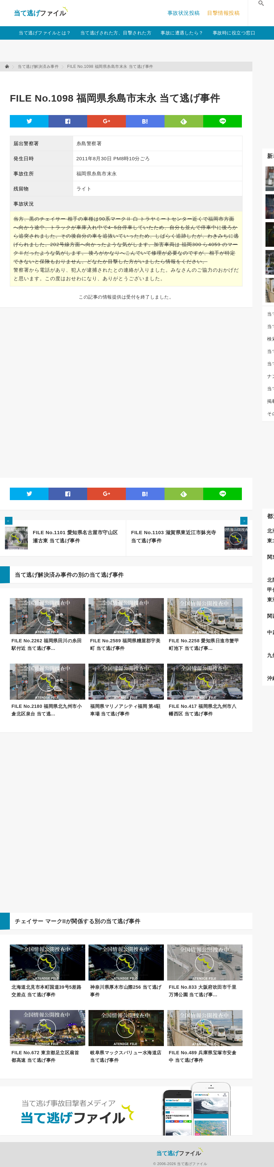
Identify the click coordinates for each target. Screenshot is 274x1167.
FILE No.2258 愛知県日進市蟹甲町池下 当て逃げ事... (204, 644)
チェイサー (29, 921)
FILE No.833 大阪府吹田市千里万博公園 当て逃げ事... (202, 990)
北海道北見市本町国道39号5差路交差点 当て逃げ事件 (46, 990)
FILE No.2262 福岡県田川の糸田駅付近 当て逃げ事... (46, 644)
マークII (55, 921)
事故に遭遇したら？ (182, 32)
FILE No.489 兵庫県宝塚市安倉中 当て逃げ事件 (202, 1056)
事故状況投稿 (183, 13)
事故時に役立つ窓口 (234, 32)
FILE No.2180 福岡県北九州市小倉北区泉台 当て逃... (46, 710)
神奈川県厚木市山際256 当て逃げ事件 (126, 990)
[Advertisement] (129, 78)
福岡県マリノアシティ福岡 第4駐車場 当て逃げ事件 (125, 710)
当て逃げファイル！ (41, 13)
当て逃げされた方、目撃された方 (116, 32)
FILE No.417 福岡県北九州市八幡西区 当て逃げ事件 (202, 710)
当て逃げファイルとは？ (45, 32)
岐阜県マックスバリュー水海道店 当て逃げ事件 (126, 1056)
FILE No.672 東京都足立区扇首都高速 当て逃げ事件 (45, 1056)
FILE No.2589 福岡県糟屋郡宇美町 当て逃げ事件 (125, 644)
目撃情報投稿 (223, 13)
